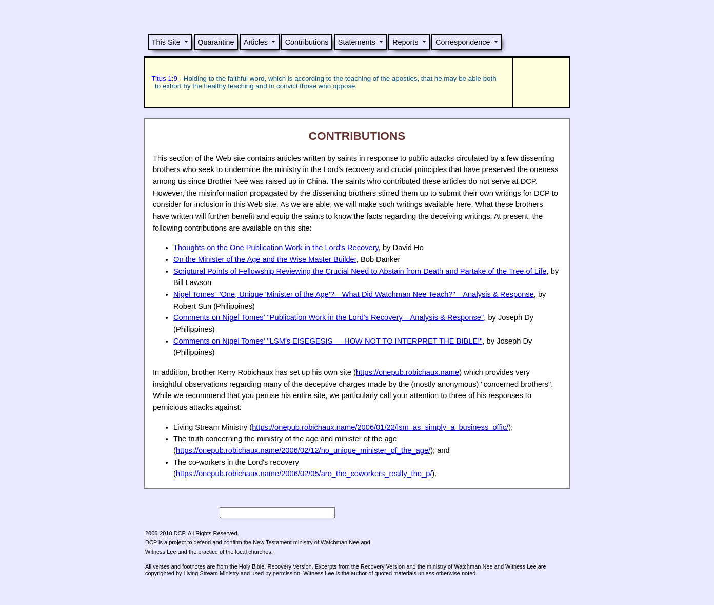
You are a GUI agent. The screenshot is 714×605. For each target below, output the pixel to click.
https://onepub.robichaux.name (407, 372)
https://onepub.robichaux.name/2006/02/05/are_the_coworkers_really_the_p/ (304, 473)
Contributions (307, 42)
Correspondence (462, 42)
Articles (256, 42)
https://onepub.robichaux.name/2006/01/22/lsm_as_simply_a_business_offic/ (380, 427)
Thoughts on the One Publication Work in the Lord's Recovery (276, 247)
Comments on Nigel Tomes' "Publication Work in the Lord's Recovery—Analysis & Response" (328, 317)
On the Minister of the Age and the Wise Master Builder (264, 259)
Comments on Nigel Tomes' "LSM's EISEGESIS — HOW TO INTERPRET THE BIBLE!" (327, 341)
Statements (356, 42)
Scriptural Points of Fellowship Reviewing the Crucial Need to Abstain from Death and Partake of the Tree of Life (360, 271)
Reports (405, 42)
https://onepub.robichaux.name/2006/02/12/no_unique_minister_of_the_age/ (303, 450)
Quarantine (215, 42)
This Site (166, 42)
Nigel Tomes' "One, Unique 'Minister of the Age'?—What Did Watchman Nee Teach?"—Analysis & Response (353, 294)
